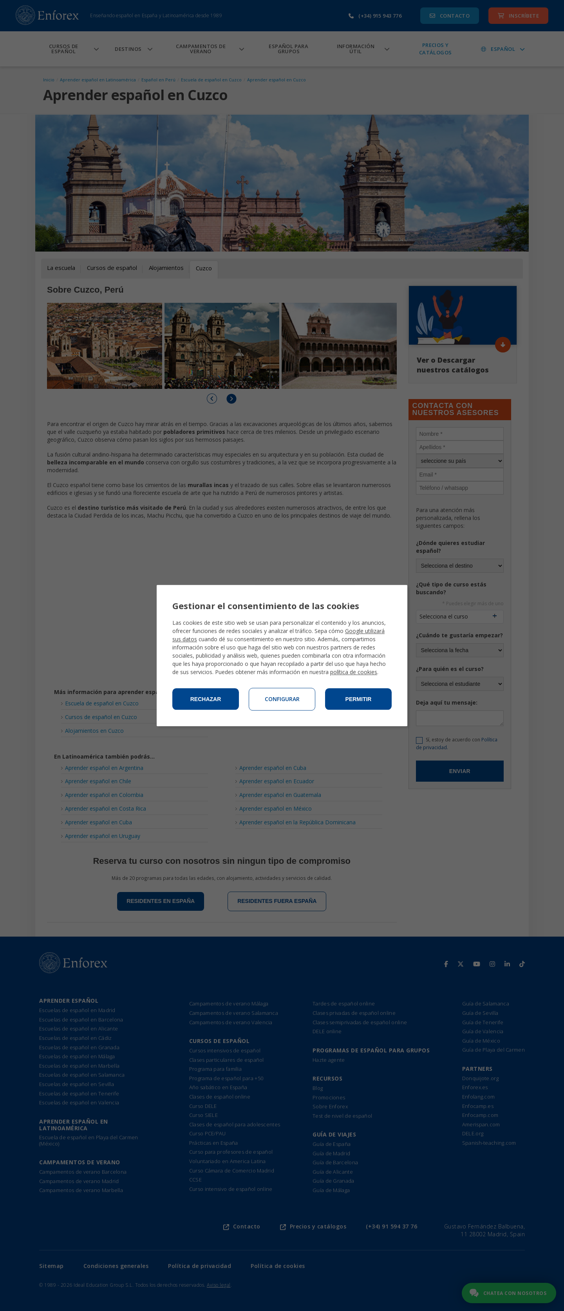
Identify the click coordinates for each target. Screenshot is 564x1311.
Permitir (358, 699)
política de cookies (353, 672)
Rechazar (205, 699)
